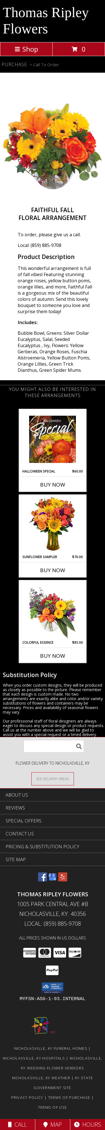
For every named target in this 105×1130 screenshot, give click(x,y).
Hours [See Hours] (87, 1124)
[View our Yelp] (62, 879)
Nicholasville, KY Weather (41, 1077)
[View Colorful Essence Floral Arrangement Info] (52, 610)
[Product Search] (54, 746)
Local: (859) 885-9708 (39, 245)
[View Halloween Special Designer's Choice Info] (52, 439)
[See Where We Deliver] (52, 778)
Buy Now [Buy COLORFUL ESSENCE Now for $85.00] (52, 655)
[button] (52, 988)
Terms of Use (52, 1107)
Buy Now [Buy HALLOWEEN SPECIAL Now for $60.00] (52, 484)
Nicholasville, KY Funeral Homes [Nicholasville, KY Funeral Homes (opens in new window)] (50, 1048)
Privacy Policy (27, 1097)
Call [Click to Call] (17, 1124)
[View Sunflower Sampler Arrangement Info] (52, 524)
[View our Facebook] (42, 879)
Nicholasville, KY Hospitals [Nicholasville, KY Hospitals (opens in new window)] (34, 1058)
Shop (26, 49)
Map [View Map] (52, 1124)
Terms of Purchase (69, 1097)
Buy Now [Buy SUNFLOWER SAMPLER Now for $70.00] (52, 570)
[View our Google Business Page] (52, 879)
